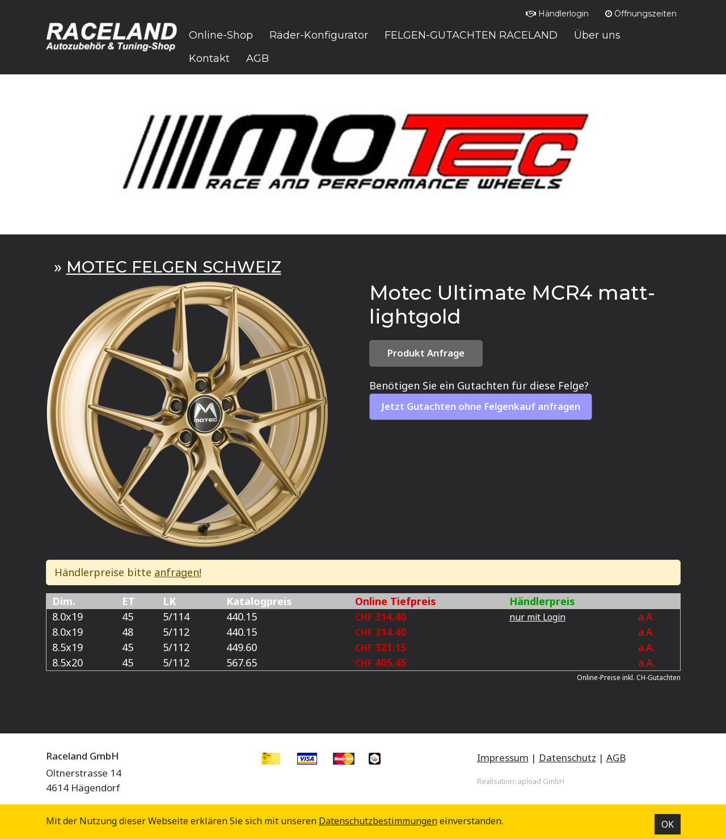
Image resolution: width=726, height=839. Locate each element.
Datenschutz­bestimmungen (378, 821)
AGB (616, 757)
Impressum (503, 757)
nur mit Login (537, 617)
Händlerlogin (557, 14)
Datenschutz (567, 757)
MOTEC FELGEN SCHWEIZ (173, 266)
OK (667, 824)
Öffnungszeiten (641, 14)
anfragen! (177, 572)
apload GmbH (541, 781)
